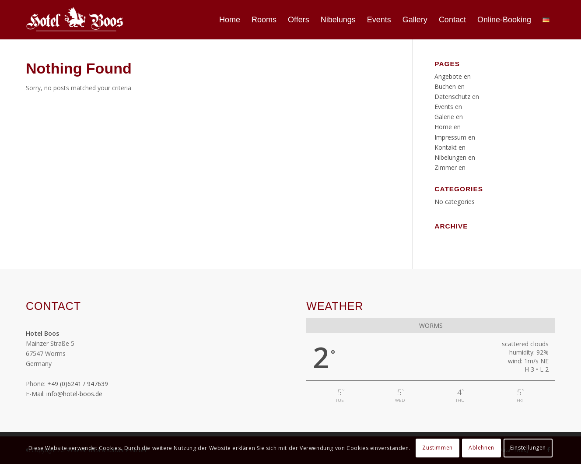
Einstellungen (528, 447)
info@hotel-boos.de (74, 394)
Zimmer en (450, 167)
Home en (447, 127)
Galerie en (448, 116)
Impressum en (454, 137)
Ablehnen (481, 447)
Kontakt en (450, 147)
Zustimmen (437, 447)
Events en (448, 106)
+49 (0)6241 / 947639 (77, 384)
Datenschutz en (456, 96)
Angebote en (452, 76)
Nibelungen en (454, 157)
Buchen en (449, 86)
